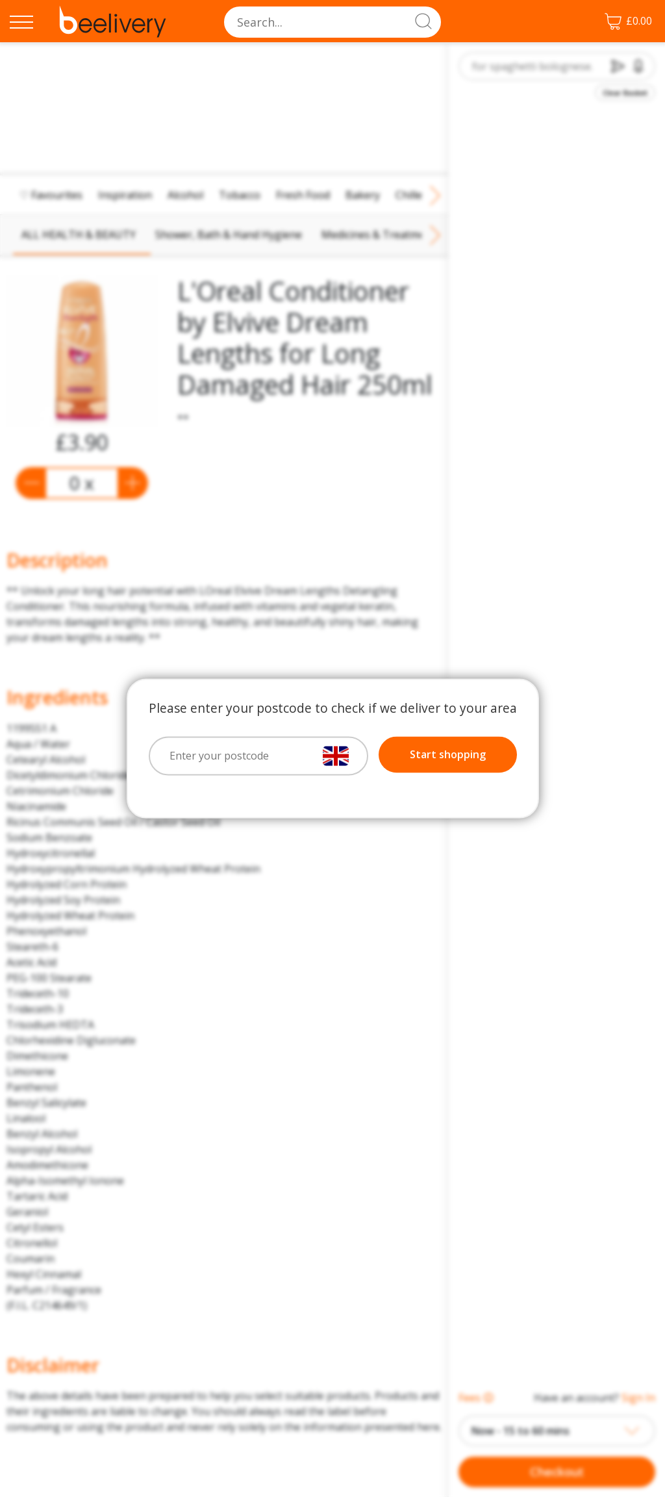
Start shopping (448, 755)
